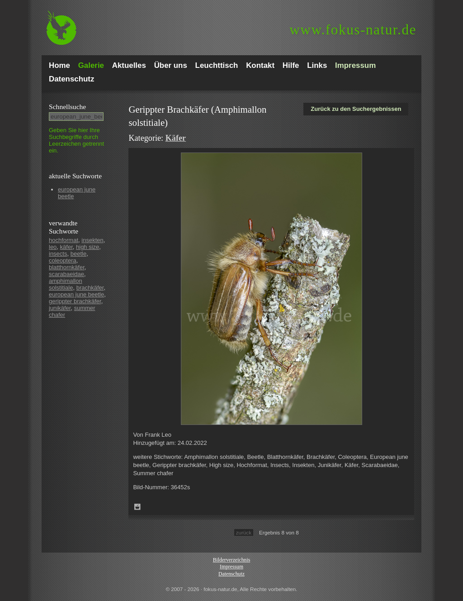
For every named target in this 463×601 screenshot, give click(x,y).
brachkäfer (90, 287)
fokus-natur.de (352, 30)
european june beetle (76, 294)
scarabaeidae (66, 274)
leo (53, 246)
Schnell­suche (67, 106)
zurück (243, 532)
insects (58, 253)
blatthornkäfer (67, 267)
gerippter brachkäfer (75, 301)
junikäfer (60, 308)
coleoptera (62, 260)
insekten (92, 240)
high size (87, 246)
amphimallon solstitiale (65, 284)
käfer (66, 246)
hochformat (63, 240)
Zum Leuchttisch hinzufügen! (137, 507)
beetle (78, 253)
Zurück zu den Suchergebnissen (356, 108)
